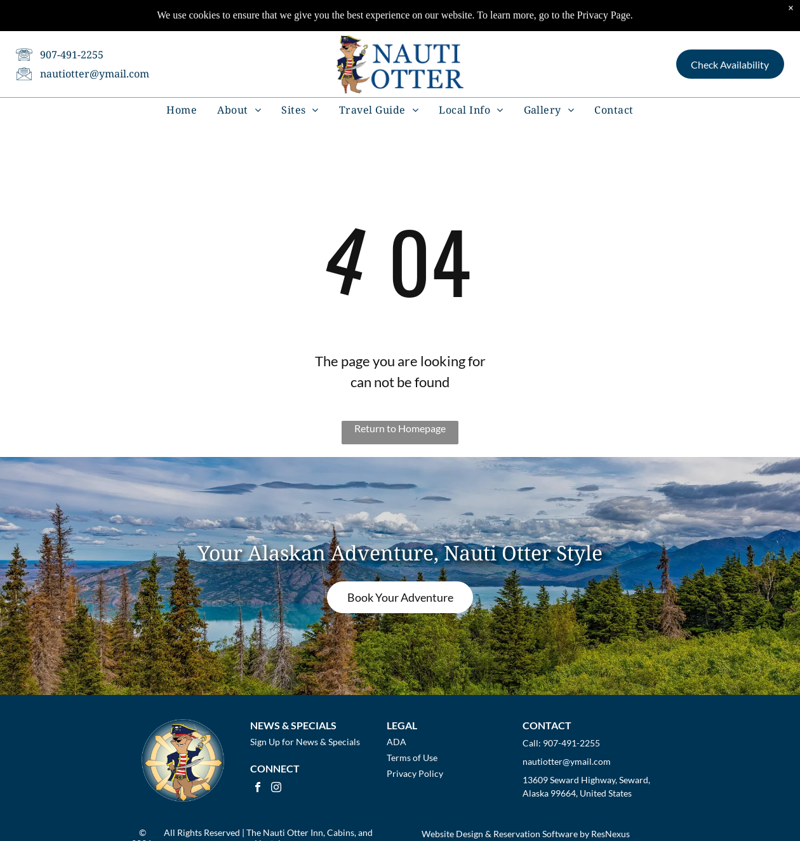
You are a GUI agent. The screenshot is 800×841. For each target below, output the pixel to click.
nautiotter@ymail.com (94, 55)
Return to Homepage (400, 428)
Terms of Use (412, 757)
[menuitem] (181, 91)
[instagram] (276, 788)
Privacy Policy (415, 773)
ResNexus (610, 833)
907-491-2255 (71, 36)
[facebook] (257, 788)
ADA (396, 741)
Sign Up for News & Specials (305, 741)
